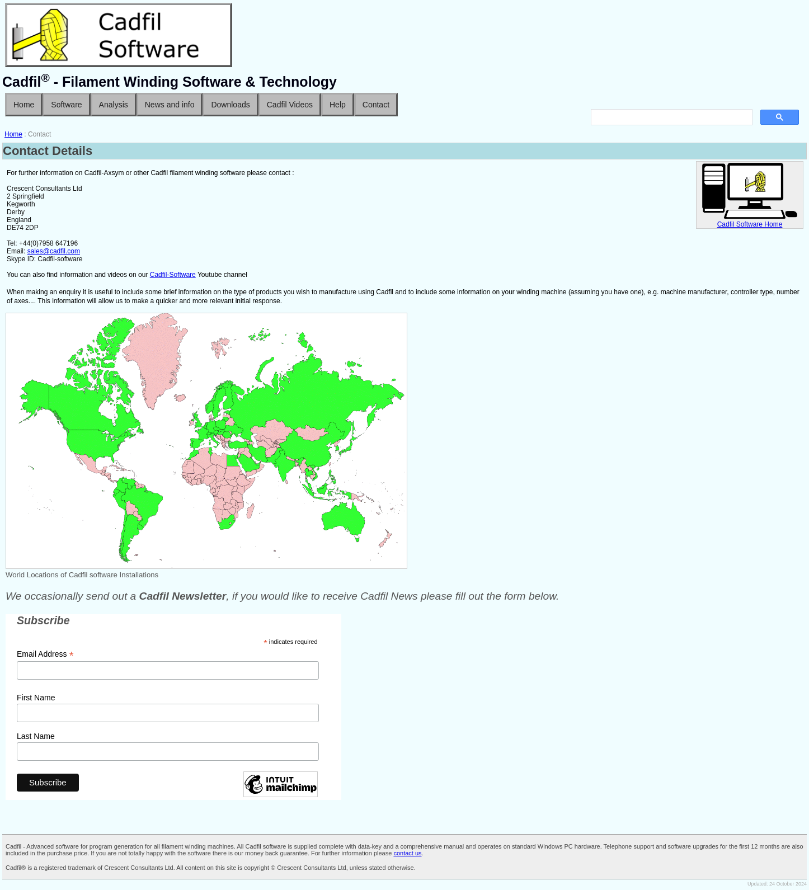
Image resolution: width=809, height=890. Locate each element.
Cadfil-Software (173, 275)
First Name (36, 697)
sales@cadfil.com (53, 251)
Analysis (113, 104)
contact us (407, 853)
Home (23, 104)
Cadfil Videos (290, 104)
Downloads (230, 104)
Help (338, 104)
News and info (170, 104)
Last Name (36, 736)
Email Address (45, 654)
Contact (376, 104)
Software (66, 104)
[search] (670, 117)
